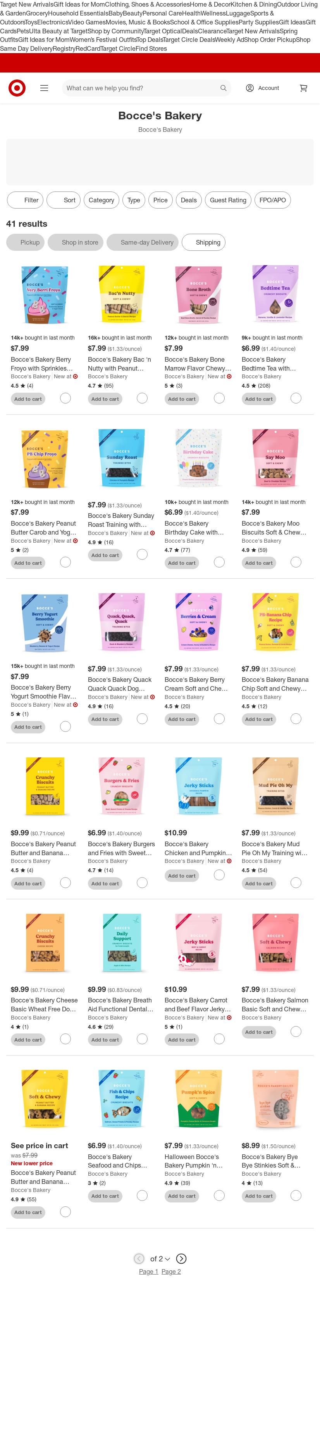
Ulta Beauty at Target (58, 31)
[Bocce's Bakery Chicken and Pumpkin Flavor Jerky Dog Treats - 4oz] (198, 848)
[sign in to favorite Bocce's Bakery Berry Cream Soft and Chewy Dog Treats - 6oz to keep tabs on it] (219, 718)
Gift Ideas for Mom (79, 4)
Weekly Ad (229, 39)
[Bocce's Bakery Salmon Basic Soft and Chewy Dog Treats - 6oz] (276, 1005)
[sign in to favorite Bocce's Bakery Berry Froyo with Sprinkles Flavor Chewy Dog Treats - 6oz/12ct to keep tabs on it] (65, 398)
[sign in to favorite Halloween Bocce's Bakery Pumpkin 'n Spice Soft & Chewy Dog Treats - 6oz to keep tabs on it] (219, 1195)
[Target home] (17, 88)
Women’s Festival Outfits (103, 39)
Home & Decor (210, 4)
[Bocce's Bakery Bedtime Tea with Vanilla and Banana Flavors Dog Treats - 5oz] (276, 364)
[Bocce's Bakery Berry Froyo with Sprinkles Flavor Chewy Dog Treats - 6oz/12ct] (45, 364)
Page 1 (148, 1271)
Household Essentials (78, 13)
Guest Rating (228, 200)
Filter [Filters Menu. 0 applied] (25, 200)
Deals (190, 31)
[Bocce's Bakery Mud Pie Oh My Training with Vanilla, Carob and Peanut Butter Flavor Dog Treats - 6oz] (276, 848)
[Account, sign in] (265, 88)
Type (133, 200)
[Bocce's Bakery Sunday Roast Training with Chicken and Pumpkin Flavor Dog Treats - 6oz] (122, 520)
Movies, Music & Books (138, 22)
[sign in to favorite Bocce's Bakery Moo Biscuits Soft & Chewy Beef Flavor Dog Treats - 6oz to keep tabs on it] (296, 562)
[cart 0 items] (303, 88)
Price (160, 200)
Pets (23, 31)
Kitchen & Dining (254, 4)
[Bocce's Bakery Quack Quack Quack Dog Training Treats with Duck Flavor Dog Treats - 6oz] (122, 684)
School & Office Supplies (204, 22)
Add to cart (28, 399)
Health (191, 13)
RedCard (88, 48)
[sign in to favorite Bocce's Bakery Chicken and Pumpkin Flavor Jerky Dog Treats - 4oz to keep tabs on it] (219, 874)
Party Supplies (259, 22)
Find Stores (151, 48)
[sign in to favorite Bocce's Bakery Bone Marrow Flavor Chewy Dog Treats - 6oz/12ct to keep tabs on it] (219, 398)
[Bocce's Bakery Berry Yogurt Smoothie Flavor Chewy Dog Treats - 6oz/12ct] (45, 692)
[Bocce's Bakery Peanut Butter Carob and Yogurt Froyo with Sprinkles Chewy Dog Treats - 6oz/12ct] (45, 528)
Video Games (87, 22)
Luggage (238, 13)
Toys (31, 22)
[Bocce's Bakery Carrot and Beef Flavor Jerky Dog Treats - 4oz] (198, 1005)
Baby (115, 13)
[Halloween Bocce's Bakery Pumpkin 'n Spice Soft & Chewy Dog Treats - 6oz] (198, 1161)
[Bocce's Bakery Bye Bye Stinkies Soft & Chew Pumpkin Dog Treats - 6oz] (276, 1161)
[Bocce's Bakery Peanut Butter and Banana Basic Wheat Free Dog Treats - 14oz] (45, 848)
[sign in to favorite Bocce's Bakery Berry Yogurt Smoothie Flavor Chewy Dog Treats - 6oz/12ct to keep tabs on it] (65, 726)
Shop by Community (115, 31)
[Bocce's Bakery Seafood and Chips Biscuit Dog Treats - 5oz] (122, 1161)
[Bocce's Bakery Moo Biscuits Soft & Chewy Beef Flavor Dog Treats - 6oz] (276, 528)
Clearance (212, 31)
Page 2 (171, 1271)
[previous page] (139, 1258)
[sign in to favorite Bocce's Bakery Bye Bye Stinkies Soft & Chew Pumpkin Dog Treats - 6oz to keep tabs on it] (296, 1195)
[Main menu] (44, 88)
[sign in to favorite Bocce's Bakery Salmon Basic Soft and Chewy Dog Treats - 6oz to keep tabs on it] (296, 1031)
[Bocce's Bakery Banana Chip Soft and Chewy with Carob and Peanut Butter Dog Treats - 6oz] (276, 684)
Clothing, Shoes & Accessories (147, 4)
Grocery (37, 13)
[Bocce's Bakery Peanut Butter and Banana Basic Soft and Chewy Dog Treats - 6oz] (45, 1177)
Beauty (133, 13)
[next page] (181, 1258)
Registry (64, 48)
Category (101, 200)
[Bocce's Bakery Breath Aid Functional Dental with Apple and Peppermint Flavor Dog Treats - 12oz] (122, 1005)
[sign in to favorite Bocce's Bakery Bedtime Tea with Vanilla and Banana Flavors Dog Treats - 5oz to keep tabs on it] (296, 398)
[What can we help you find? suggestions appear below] (146, 88)
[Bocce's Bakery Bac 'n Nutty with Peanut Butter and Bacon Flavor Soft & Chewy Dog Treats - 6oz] (122, 364)
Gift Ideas (292, 22)
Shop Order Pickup (270, 39)
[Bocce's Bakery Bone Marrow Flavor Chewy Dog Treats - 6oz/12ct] (198, 364)
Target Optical (162, 31)
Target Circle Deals (189, 39)
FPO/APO (273, 200)
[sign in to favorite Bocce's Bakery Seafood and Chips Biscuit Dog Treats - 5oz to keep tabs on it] (142, 1195)
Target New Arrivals (26, 4)
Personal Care (162, 13)
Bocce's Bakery (30, 376)
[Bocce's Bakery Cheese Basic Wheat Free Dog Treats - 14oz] (45, 1005)
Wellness (213, 13)
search (224, 89)
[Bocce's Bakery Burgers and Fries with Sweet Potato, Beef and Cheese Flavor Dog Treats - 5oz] (122, 848)
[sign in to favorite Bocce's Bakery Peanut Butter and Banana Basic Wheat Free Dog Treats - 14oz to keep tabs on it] (65, 882)
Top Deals (149, 39)
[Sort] (63, 200)
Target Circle (118, 48)
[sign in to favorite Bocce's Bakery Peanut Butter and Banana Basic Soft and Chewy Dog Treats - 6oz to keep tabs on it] (65, 1211)
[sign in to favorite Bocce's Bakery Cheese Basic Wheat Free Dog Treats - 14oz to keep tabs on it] (65, 1038)
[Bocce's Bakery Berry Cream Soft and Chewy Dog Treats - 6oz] (198, 684)
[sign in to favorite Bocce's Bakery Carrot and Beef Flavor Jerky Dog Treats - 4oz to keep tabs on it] (219, 1038)
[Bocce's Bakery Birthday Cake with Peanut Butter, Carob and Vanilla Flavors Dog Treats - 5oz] (198, 528)
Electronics (52, 22)
